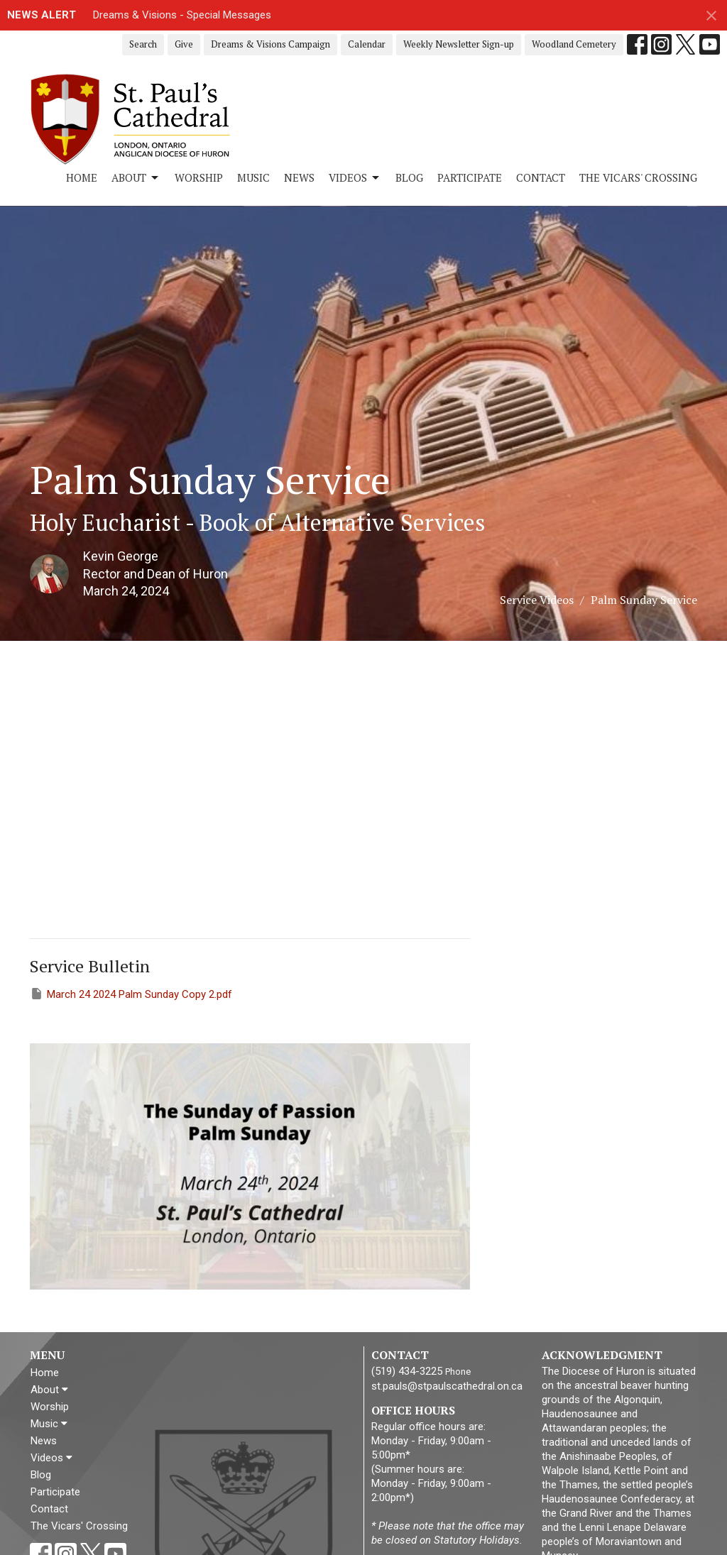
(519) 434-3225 (406, 1371)
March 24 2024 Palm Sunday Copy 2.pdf (131, 994)
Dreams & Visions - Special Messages (182, 15)
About (135, 177)
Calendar (367, 44)
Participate (469, 177)
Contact (540, 177)
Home (81, 177)
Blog (409, 177)
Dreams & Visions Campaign (270, 44)
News (299, 177)
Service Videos (537, 600)
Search (143, 44)
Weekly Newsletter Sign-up (458, 44)
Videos (355, 177)
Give (184, 44)
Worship (199, 177)
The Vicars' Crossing (638, 177)
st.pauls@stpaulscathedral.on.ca (447, 1386)
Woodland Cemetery (574, 44)
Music (253, 177)
